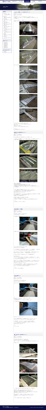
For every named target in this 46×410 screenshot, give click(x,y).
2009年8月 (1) (6, 45)
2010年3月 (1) (6, 43)
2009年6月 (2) (6, 47)
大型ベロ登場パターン (17, 275)
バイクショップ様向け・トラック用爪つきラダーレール (7, 15)
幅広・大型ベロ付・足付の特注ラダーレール (20, 334)
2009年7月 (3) (6, 46)
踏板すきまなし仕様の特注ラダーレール (20, 132)
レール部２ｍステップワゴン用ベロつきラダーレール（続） (7, 32)
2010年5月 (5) (6, 42)
